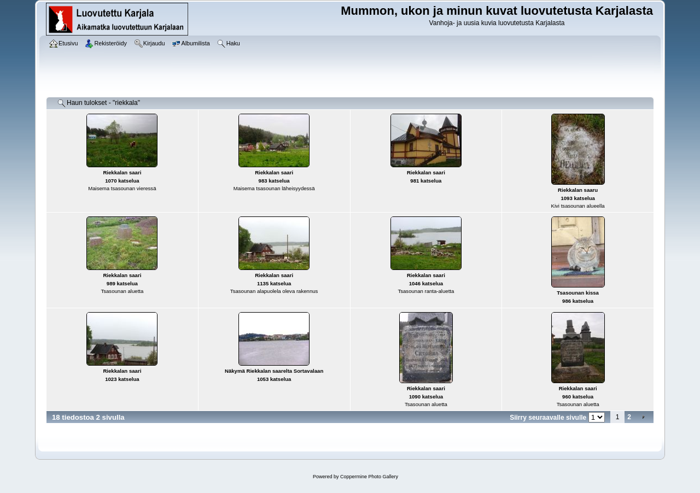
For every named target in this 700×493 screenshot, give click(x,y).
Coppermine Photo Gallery (369, 476)
